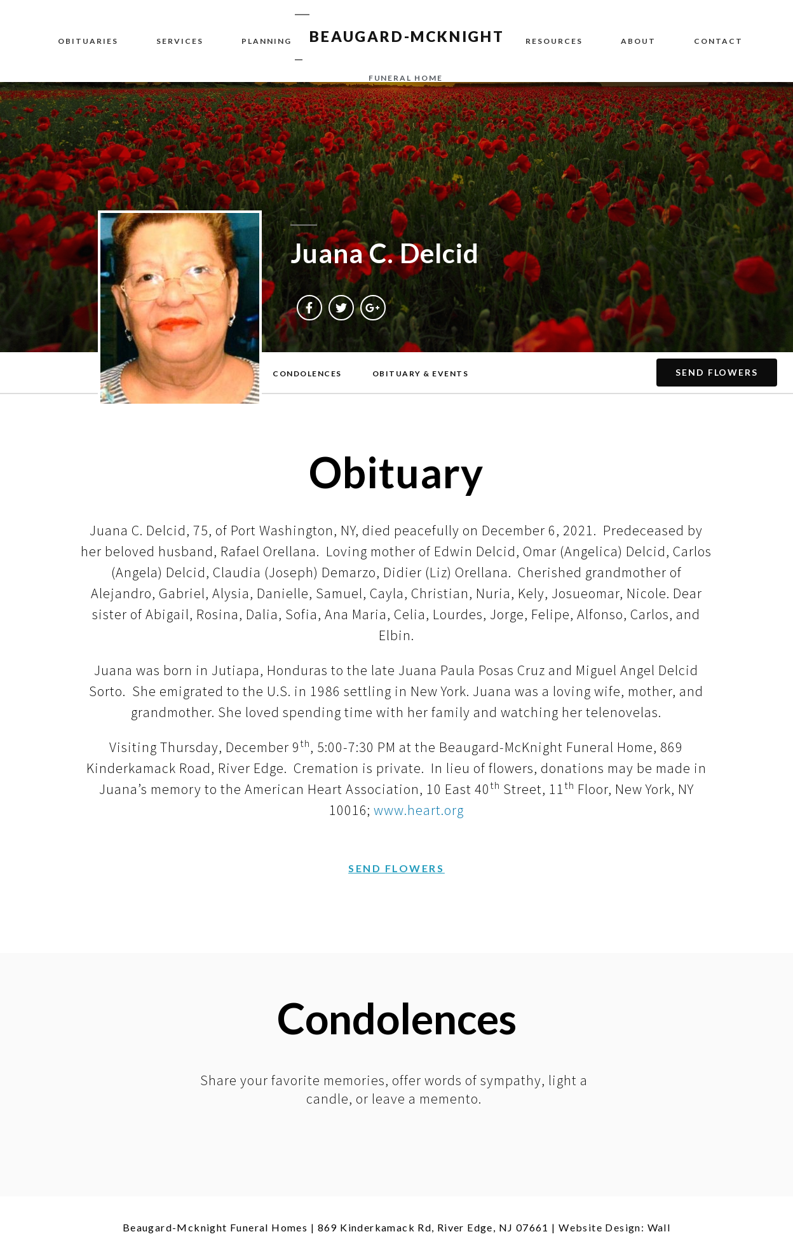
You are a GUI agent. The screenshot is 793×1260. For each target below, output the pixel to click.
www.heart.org (419, 810)
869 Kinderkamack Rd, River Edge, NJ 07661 (433, 1227)
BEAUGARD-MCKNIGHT (407, 36)
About (638, 41)
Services (179, 41)
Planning (266, 41)
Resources (554, 41)
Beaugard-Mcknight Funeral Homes (215, 1227)
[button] (307, 373)
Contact (718, 41)
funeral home (406, 78)
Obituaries (88, 41)
